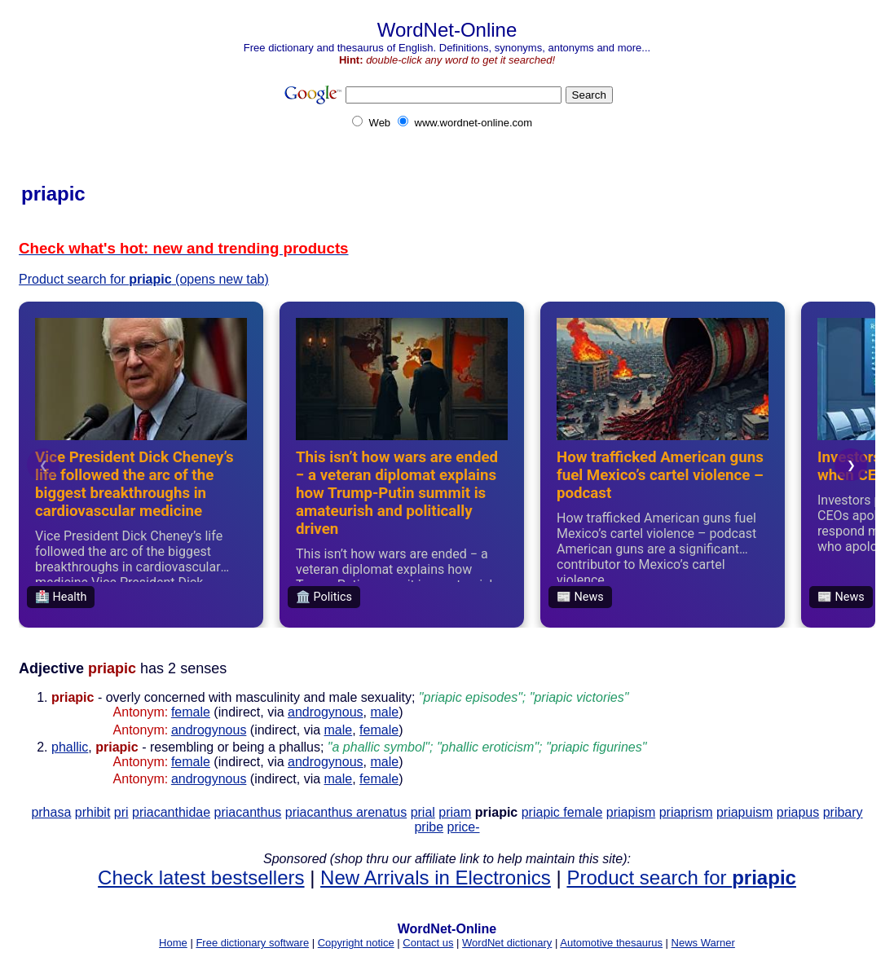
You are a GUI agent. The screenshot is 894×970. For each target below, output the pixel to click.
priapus (798, 812)
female (190, 712)
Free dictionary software (252, 943)
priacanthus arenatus (346, 812)
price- (463, 827)
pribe (428, 827)
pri (121, 812)
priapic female (562, 812)
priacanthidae (171, 812)
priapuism (744, 812)
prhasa (51, 812)
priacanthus (248, 812)
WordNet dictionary (507, 943)
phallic (69, 747)
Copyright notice (356, 943)
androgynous (325, 712)
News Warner (703, 943)
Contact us (428, 943)
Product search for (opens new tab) (144, 279)
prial (423, 812)
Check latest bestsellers (201, 877)
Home (173, 943)
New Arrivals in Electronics (435, 877)
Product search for (680, 877)
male (384, 712)
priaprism (686, 812)
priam (454, 812)
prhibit (93, 812)
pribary (843, 812)
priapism (630, 812)
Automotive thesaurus (611, 943)
